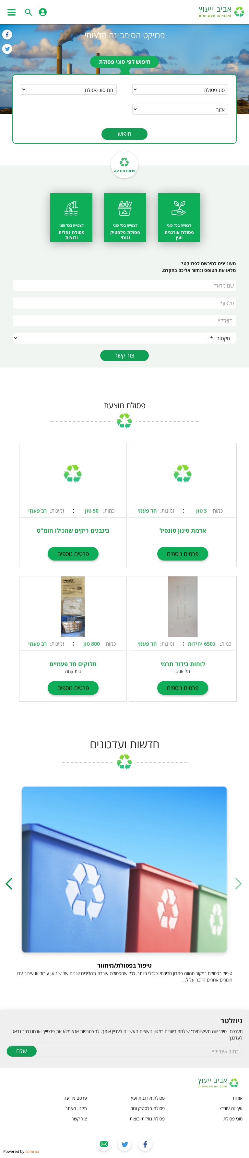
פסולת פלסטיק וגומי (147, 1108)
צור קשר (124, 355)
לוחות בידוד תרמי (182, 664)
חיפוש (124, 134)
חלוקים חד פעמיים (73, 664)
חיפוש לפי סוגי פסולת (124, 61)
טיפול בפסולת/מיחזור (124, 965)
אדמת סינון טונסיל (183, 530)
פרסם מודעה (124, 170)
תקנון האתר (76, 1108)
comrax (32, 1151)
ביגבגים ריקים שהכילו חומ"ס (73, 530)
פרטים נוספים (182, 553)
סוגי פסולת (233, 1119)
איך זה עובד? (231, 1108)
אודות (238, 1098)
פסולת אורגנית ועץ (148, 1098)
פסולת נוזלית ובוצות (147, 1119)
